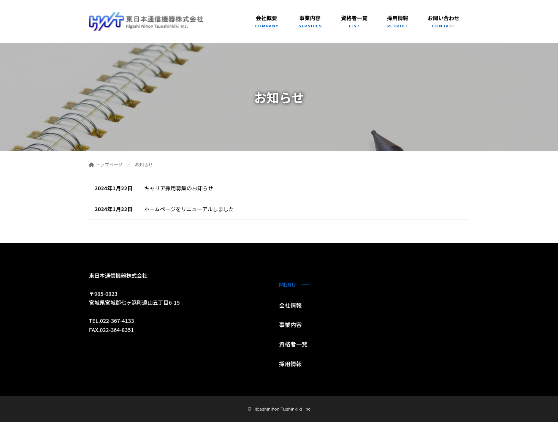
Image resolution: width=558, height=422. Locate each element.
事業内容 (290, 325)
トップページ (105, 164)
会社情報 (290, 305)
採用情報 (290, 364)
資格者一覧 (293, 344)
